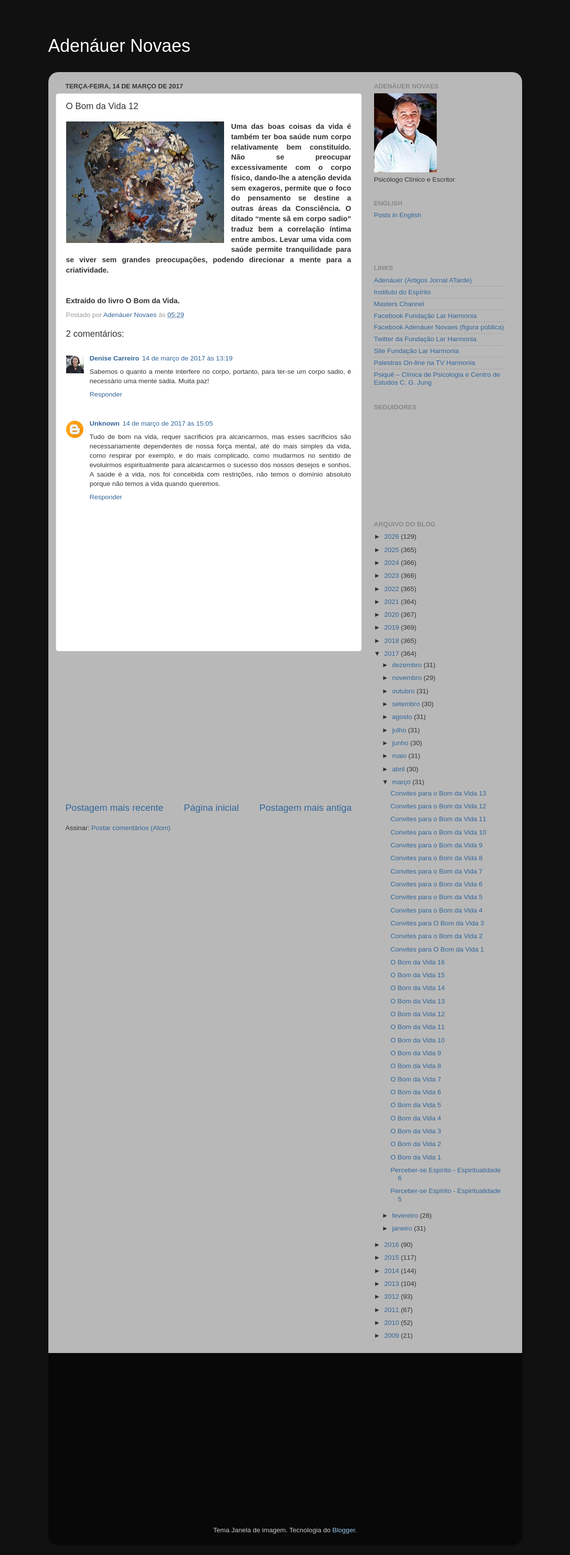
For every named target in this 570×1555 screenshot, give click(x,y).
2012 (392, 1296)
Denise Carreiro (115, 358)
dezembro (408, 665)
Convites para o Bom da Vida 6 (436, 884)
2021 (392, 601)
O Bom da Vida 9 (415, 1053)
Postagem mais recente (114, 807)
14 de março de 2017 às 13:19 (187, 358)
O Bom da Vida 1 (415, 1157)
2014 (392, 1271)
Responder (106, 394)
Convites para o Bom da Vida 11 (438, 819)
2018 (392, 640)
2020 (392, 614)
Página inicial (211, 807)
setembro (407, 704)
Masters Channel (399, 304)
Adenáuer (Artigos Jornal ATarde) (423, 280)
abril (399, 769)
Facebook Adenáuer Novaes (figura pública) (439, 327)
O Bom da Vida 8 (415, 1066)
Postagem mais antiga (306, 807)
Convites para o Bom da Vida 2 (436, 936)
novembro (408, 677)
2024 (392, 562)
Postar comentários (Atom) (131, 828)
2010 (392, 1322)
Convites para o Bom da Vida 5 (436, 897)
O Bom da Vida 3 (415, 1131)
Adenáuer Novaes (119, 46)
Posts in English (397, 215)
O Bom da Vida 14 (417, 988)
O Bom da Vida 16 (417, 962)
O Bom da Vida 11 (417, 1027)
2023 (392, 575)
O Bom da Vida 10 (417, 1040)
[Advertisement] (209, 726)
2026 (392, 536)
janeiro (403, 1228)
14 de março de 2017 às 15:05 (167, 423)
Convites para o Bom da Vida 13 (438, 793)
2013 (392, 1283)
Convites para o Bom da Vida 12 (438, 806)
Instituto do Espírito (402, 292)
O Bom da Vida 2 (415, 1144)
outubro (404, 691)
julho (400, 730)
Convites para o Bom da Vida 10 (438, 832)
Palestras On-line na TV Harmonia (424, 362)
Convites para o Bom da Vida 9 (436, 845)
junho (401, 743)
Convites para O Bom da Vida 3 (437, 923)
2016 (392, 1244)
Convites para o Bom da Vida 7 (436, 871)
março (402, 782)
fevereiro (406, 1215)
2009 (392, 1335)
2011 (392, 1310)
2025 (392, 550)
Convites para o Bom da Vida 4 (436, 910)
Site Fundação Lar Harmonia (416, 351)
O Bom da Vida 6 (415, 1092)
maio (400, 755)
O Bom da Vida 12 (417, 1014)
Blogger (343, 1530)
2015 (392, 1257)
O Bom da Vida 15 (417, 975)
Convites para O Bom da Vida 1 (437, 949)
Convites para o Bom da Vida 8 (436, 858)
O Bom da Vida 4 (415, 1118)
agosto (403, 716)
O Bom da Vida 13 (417, 1001)
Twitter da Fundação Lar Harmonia (425, 339)
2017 (392, 653)
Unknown (105, 423)
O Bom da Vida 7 (415, 1079)
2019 (392, 627)
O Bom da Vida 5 (415, 1105)
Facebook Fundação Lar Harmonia (425, 315)
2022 (392, 589)
